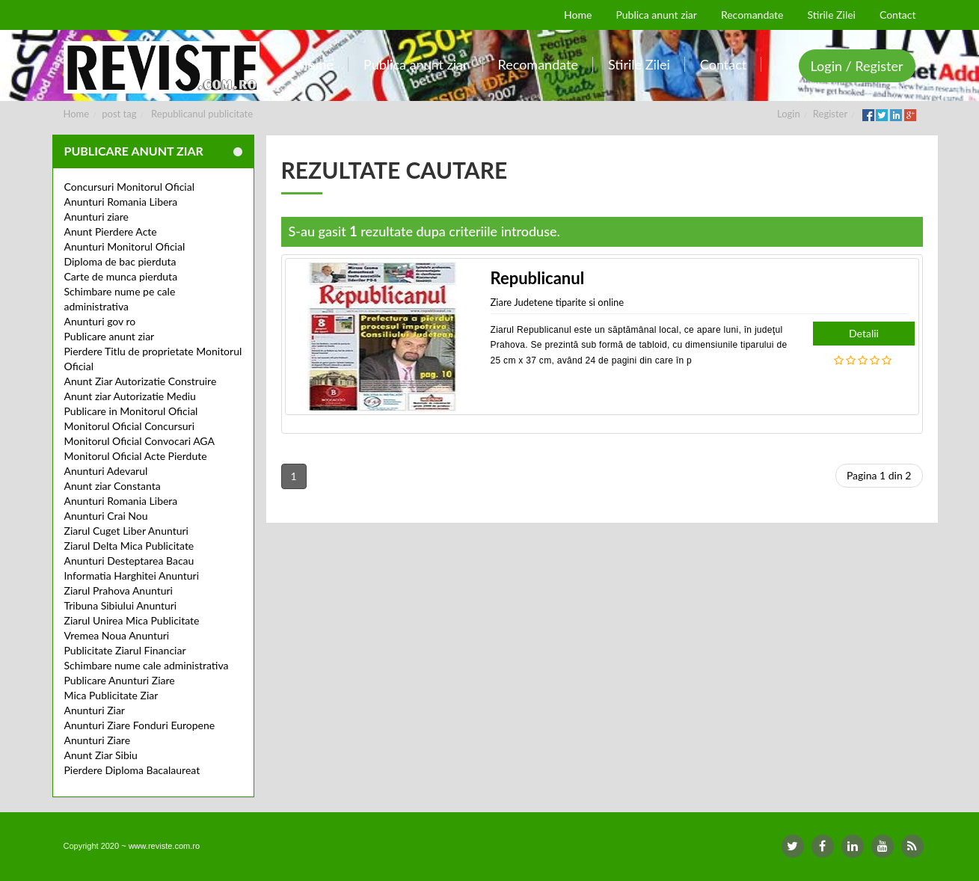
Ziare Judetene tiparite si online (557, 302)
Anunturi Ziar (94, 710)
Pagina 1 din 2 (879, 475)
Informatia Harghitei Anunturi (132, 575)
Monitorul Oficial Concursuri (129, 426)
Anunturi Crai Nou (106, 515)
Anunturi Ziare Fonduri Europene (139, 725)
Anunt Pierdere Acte (110, 231)
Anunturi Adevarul (106, 470)
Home (77, 114)
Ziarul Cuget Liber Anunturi (126, 530)
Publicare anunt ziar (109, 336)
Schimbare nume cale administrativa (146, 665)
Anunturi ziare (96, 216)
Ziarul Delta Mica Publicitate (129, 545)
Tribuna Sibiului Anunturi (120, 605)
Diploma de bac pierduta (120, 261)
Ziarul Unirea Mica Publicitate (132, 620)
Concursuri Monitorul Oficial (129, 186)
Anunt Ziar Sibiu (101, 755)
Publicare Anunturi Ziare (119, 680)
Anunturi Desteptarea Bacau (129, 560)
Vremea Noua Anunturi (117, 635)
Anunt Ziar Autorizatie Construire (140, 381)
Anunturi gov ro (100, 321)
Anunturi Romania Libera (121, 201)
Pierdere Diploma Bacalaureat (132, 770)
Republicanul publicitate (202, 114)
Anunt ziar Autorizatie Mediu (130, 396)
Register (830, 114)
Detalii (864, 333)
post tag (119, 114)
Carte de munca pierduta (121, 276)
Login (788, 114)
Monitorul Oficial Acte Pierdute (135, 455)
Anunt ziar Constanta (112, 485)
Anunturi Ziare (97, 740)
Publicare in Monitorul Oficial (131, 411)
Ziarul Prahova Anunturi (118, 590)
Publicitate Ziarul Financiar (125, 650)
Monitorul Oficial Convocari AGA (139, 441)
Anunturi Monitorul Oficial (124, 246)
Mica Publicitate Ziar (111, 695)
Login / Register (857, 66)
